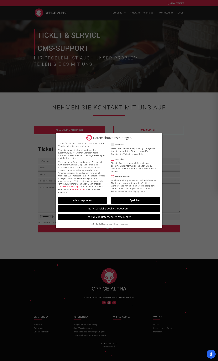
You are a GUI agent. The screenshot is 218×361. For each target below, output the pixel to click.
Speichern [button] (136, 199)
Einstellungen (78, 188)
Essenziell (119, 144)
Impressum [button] (124, 223)
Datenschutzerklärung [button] (110, 223)
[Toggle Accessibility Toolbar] (211, 354)
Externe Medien (121, 176)
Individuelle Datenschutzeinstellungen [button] (109, 216)
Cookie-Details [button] (95, 223)
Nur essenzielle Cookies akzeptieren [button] (109, 207)
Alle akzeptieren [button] (82, 199)
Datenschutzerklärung (68, 186)
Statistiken (119, 158)
